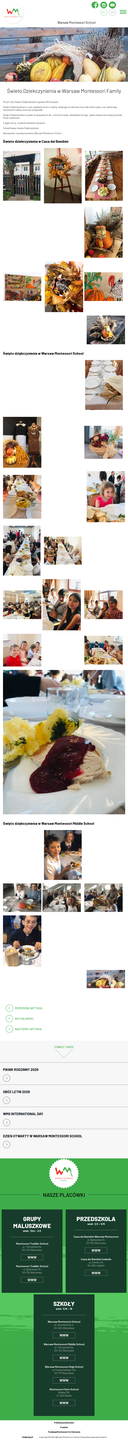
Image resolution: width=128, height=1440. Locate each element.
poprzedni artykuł (29, 1008)
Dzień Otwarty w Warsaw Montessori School (42, 1136)
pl (103, 12)
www (32, 1257)
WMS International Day (23, 1114)
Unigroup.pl (27, 1437)
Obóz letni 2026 (16, 1092)
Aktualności (24, 1018)
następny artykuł (28, 1029)
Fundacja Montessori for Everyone (64, 1432)
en (112, 12)
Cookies (64, 1427)
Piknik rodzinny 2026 (20, 1069)
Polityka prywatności (64, 1422)
